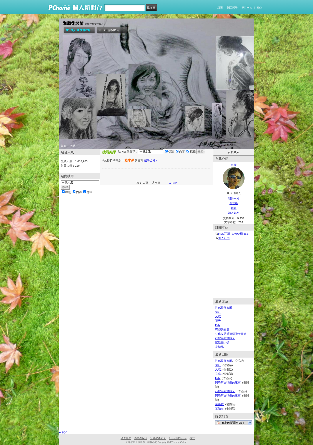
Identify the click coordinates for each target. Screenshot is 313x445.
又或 (218, 316)
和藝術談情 (73, 23)
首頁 (64, 145)
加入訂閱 (224, 238)
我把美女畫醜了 (225, 338)
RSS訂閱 (224, 233)
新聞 (220, 7)
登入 (259, 7)
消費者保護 (140, 438)
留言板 (234, 203)
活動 (72, 145)
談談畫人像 (222, 342)
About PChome (177, 438)
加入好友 (233, 212)
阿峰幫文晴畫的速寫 (228, 382)
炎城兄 (219, 346)
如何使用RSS (240, 233)
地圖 (233, 208)
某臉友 (219, 404)
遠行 (218, 312)
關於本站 (233, 198)
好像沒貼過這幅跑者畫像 (230, 333)
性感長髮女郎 (223, 307)
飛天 (218, 320)
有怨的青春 (222, 329)
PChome (247, 7)
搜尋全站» (150, 160)
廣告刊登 (126, 438)
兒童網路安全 (158, 438)
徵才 (192, 438)
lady (217, 325)
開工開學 (232, 7)
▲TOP (172, 182)
